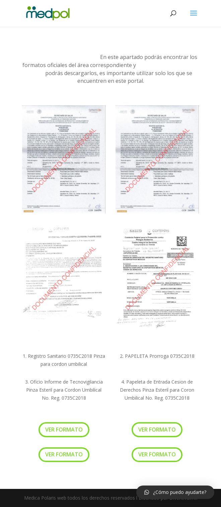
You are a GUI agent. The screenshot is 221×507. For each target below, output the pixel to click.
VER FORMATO (64, 429)
